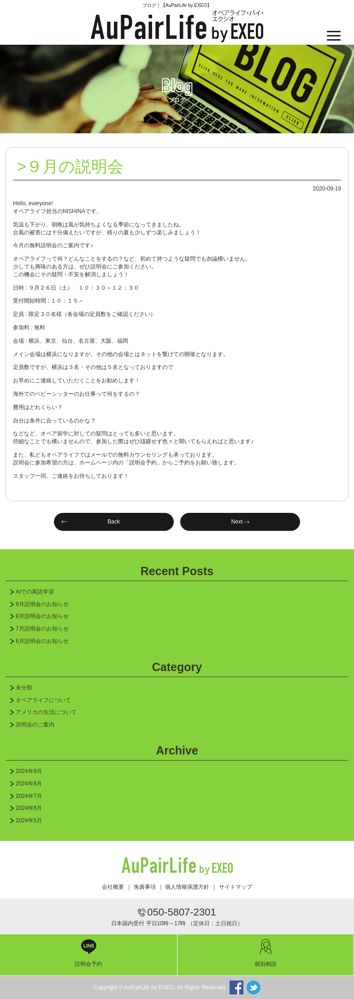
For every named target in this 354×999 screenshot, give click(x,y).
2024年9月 (29, 771)
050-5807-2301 (181, 912)
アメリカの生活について (46, 712)
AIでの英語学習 (35, 592)
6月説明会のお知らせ (42, 641)
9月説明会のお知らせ (42, 604)
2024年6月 (29, 808)
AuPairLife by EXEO (177, 26)
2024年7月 (29, 796)
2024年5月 (29, 820)
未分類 (24, 687)
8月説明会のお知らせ (42, 616)
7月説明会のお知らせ (42, 628)
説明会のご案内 (35, 724)
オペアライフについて (43, 700)
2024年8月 (29, 783)
